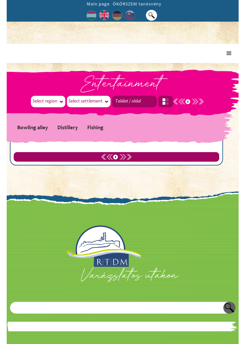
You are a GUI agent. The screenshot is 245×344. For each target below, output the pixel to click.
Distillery (67, 128)
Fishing (95, 128)
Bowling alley (32, 128)
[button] (229, 53)
